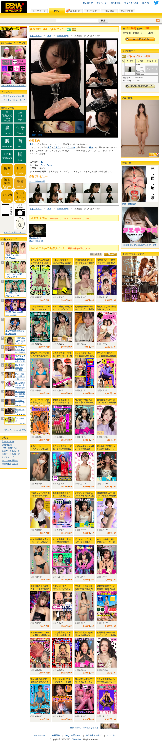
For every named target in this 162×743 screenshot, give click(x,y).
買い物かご (88, 3)
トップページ (35, 36)
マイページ (101, 3)
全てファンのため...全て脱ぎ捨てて (20, 387)
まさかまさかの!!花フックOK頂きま (14, 275)
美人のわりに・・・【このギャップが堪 (20, 422)
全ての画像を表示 (37, 181)
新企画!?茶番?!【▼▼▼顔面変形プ (20, 413)
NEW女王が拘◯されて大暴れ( (20, 360)
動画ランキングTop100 (13, 96)
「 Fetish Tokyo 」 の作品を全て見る (82, 728)
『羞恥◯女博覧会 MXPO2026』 (13, 256)
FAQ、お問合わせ (10, 448)
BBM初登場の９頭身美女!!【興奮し (20, 395)
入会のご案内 (8, 441)
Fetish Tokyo (62, 36)
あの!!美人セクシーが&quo (20, 404)
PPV (49, 36)
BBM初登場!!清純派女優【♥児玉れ (14, 332)
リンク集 (111, 735)
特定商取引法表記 (10, 464)
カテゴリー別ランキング (14, 100)
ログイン (146, 3)
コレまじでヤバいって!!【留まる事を (20, 369)
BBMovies (76, 739)
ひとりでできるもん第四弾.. (13, 85)
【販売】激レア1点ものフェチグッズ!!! (139, 245)
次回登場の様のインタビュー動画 (20, 342)
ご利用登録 (115, 3)
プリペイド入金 (131, 3)
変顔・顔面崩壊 (129, 204)
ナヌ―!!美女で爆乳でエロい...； (20, 376)
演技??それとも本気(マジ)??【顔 (14, 313)
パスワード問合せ (10, 460)
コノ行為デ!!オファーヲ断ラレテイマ (14, 294)
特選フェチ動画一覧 (11, 454)
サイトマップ (8, 457)
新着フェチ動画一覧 (11, 451)
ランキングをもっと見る (15, 430)
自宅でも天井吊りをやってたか (20, 351)
